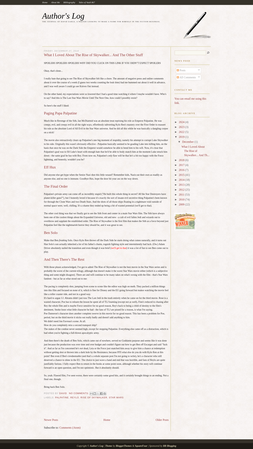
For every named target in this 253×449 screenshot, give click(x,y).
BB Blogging (169, 446)
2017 (182, 165)
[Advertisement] (85, 410)
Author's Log (63, 15)
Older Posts (162, 419)
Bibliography (69, 2)
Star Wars (116, 397)
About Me (55, 2)
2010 (182, 199)
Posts (181, 70)
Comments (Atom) (69, 427)
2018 (182, 160)
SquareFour (141, 446)
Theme (108, 446)
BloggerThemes (123, 446)
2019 (182, 136)
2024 (182, 122)
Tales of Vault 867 (87, 2)
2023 (182, 126)
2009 (182, 204)
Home (45, 2)
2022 (182, 131)
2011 (182, 194)
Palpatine (62, 397)
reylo (74, 397)
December (188, 141)
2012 (182, 189)
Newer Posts (51, 419)
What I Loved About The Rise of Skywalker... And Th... (195, 151)
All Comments (186, 77)
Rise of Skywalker (94, 397)
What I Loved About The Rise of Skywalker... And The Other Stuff (93, 55)
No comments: (79, 393)
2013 (182, 184)
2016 (182, 169)
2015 (182, 174)
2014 (182, 179)
